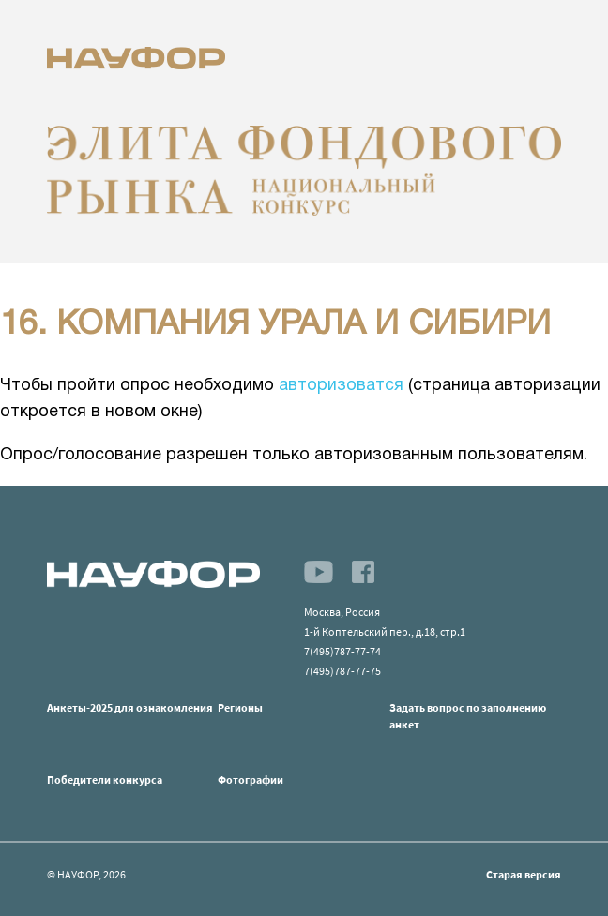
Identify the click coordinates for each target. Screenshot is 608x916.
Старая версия (523, 874)
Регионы (240, 707)
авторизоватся (341, 386)
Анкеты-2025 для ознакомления (130, 707)
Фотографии (250, 780)
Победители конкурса (104, 780)
